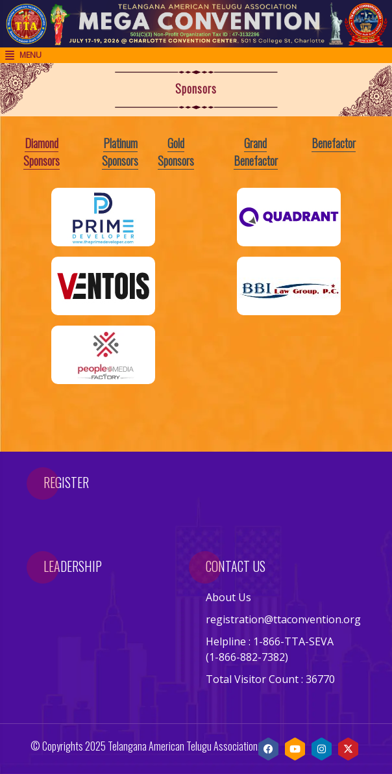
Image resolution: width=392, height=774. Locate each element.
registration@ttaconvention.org (283, 619)
